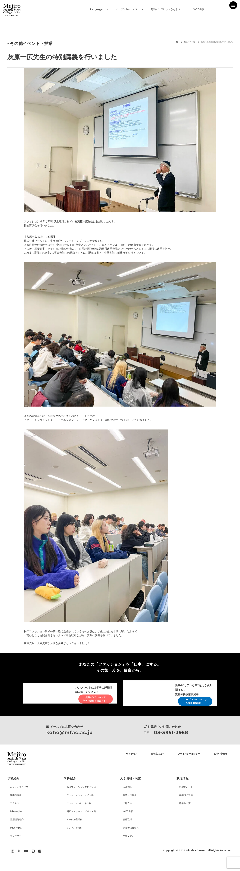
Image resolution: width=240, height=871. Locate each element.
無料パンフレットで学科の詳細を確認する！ (92, 699)
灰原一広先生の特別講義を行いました (212, 42)
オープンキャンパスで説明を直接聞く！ (192, 703)
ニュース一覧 (178, 42)
